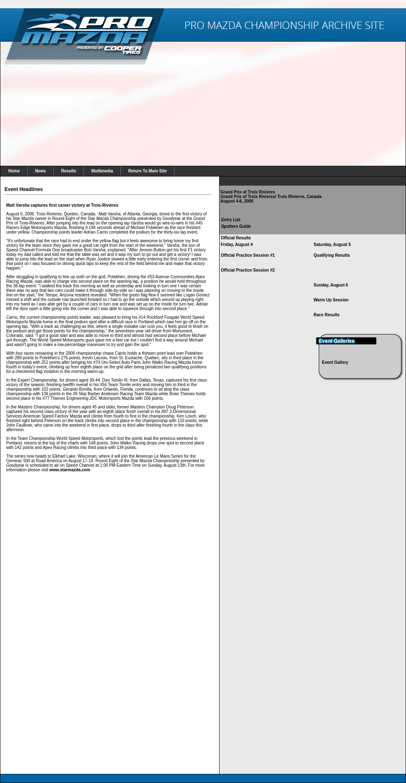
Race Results (327, 315)
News (40, 171)
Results (68, 171)
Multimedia (102, 171)
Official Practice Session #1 (248, 255)
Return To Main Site (147, 171)
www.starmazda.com (70, 470)
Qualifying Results (332, 255)
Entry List (230, 219)
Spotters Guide (236, 226)
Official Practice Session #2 (248, 270)
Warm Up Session (331, 300)
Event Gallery (335, 362)
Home (14, 171)
